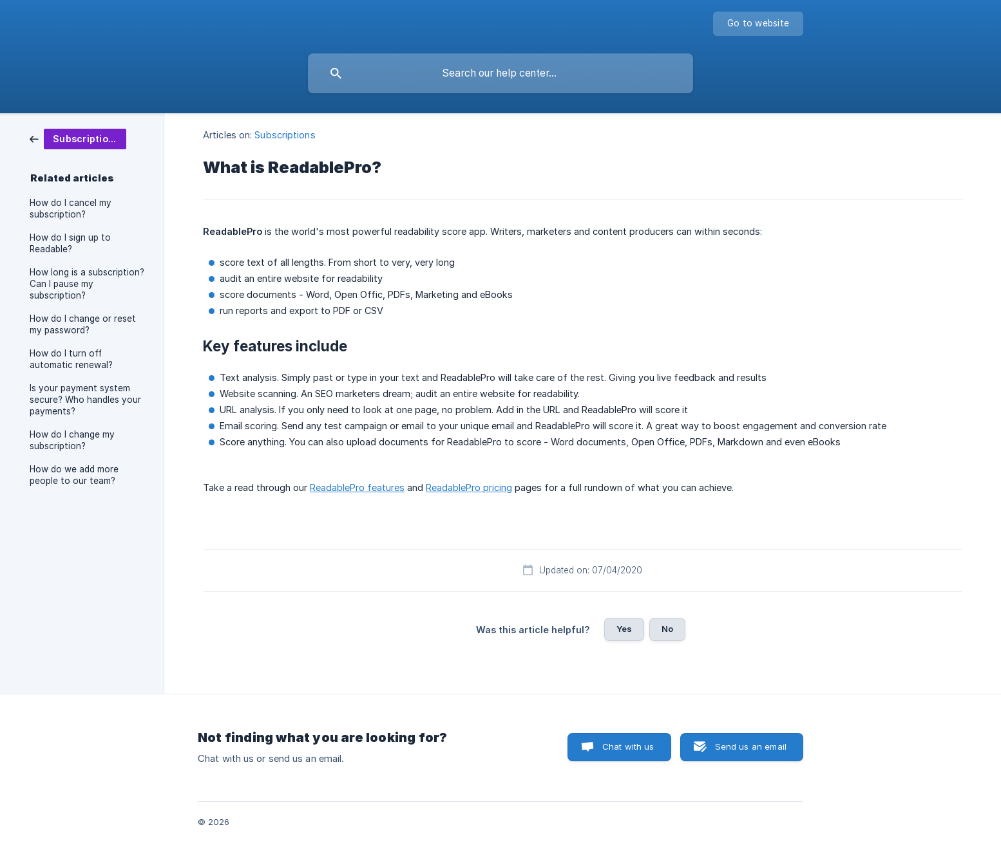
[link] (78, 138)
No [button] (667, 629)
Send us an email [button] (750, 746)
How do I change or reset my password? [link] (83, 324)
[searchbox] (500, 73)
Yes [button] (624, 629)
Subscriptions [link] (284, 134)
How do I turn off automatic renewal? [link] (71, 359)
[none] (758, 24)
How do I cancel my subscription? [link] (70, 208)
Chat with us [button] (628, 746)
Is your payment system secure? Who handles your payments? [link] (85, 399)
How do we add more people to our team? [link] (74, 475)
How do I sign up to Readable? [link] (70, 243)
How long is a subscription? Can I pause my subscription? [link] (87, 284)
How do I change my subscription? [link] (72, 440)
